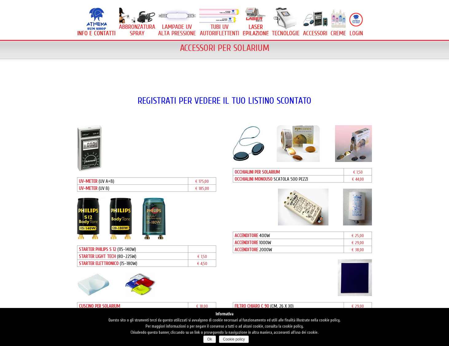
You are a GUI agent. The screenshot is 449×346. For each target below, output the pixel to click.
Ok (209, 339)
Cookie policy (234, 339)
